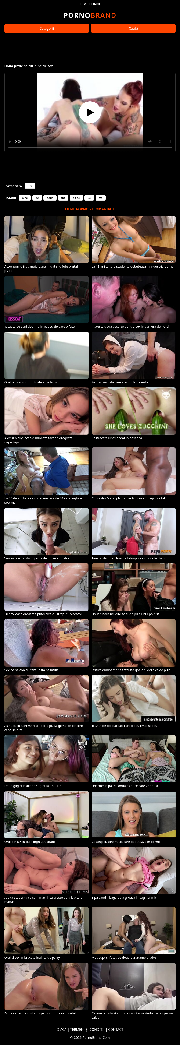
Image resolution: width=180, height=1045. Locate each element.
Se (89, 198)
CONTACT (115, 1029)
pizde (76, 198)
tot (100, 198)
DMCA (62, 1029)
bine (25, 198)
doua (50, 198)
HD (30, 186)
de (37, 198)
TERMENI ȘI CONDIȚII (87, 1029)
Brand (90, 15)
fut (63, 198)
